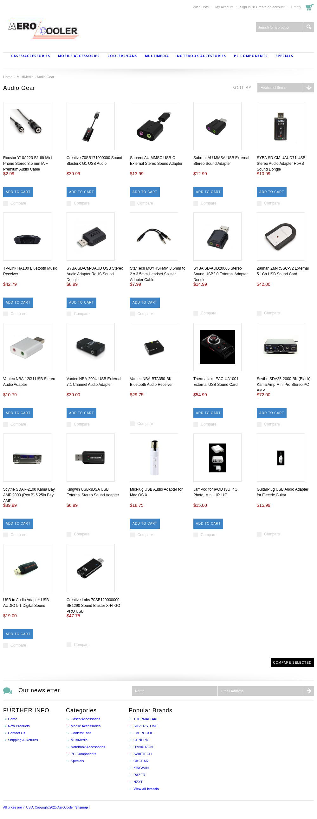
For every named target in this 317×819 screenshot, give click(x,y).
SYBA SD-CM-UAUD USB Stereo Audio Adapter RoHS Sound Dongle (95, 274)
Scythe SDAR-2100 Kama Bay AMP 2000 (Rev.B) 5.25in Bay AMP (29, 495)
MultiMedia (157, 56)
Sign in (245, 7)
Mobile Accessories (79, 56)
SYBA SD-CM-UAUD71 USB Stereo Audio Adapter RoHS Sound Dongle (281, 163)
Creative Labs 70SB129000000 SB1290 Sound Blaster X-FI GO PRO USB (93, 606)
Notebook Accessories (201, 56)
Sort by (241, 87)
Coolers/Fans (122, 56)
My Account (224, 7)
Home (7, 77)
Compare (18, 203)
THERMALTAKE (146, 719)
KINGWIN (141, 768)
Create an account (270, 7)
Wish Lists (201, 7)
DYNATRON (143, 747)
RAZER (139, 775)
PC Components (251, 56)
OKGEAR (140, 761)
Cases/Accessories (30, 56)
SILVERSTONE (145, 726)
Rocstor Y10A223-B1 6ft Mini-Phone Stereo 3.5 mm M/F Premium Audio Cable (28, 163)
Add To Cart (18, 192)
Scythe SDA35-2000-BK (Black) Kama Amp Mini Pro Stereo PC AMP (283, 385)
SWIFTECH (142, 754)
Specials (284, 56)
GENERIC (141, 740)
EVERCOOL (143, 733)
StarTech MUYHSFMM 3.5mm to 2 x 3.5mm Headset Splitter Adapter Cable (157, 274)
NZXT (138, 782)
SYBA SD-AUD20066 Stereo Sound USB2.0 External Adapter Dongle (220, 274)
